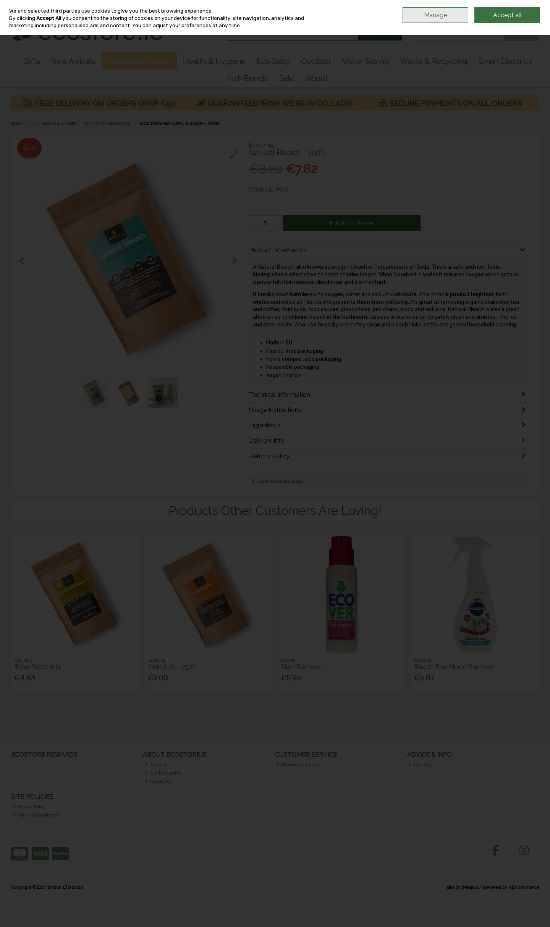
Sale (286, 78)
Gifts (31, 61)
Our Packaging (162, 773)
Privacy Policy (30, 806)
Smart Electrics (505, 61)
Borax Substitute (37, 666)
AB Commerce (524, 887)
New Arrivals (73, 61)
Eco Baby (273, 61)
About (317, 78)
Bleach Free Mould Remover (454, 666)
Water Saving (365, 61)
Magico (470, 887)
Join (535, 12)
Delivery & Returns (299, 764)
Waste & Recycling (433, 61)
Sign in (518, 12)
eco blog (419, 764)
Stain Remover (301, 666)
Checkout (521, 32)
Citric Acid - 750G (172, 666)
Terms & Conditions (35, 815)
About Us (157, 764)
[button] (234, 154)
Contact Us (158, 781)
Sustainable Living (139, 61)
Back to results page (280, 481)
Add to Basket (351, 223)
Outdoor (316, 61)
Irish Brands (247, 78)
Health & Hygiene (214, 61)
